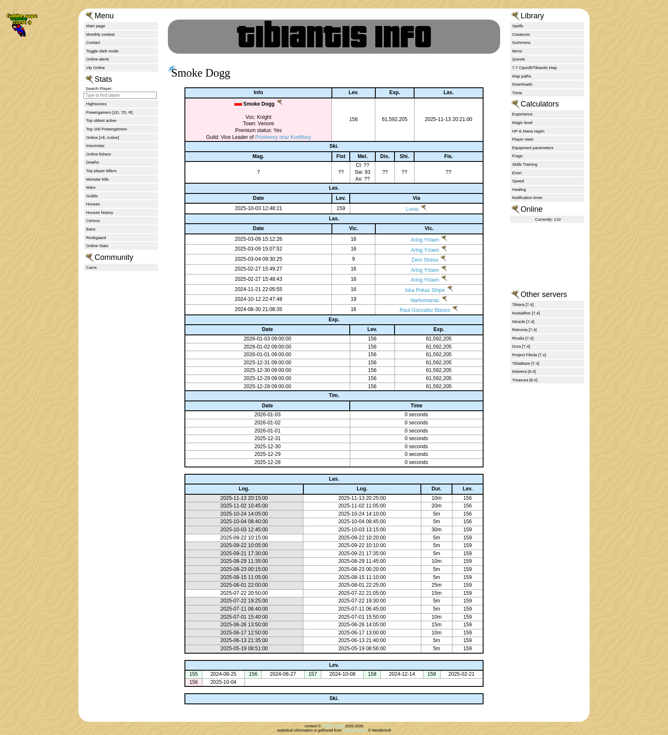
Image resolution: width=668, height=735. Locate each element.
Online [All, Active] (102, 137)
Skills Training (524, 164)
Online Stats (97, 245)
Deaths (92, 162)
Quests (518, 59)
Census (93, 220)
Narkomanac (417, 300)
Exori (516, 172)
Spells (517, 25)
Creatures (521, 34)
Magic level (522, 122)
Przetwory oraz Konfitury (275, 137)
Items (517, 51)
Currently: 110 (548, 219)
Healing (519, 189)
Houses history (99, 212)
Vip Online (95, 67)
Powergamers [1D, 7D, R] (109, 112)
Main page (95, 25)
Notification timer (527, 197)
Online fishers (98, 154)
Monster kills (97, 179)
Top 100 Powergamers (106, 129)
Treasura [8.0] (524, 380)
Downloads (522, 84)
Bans (90, 229)
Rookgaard (96, 237)
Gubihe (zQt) (333, 726)
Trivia (517, 92)
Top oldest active (101, 120)
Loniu (405, 209)
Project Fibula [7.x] (529, 354)
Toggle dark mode (102, 51)
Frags (517, 155)
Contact (93, 42)
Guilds (92, 195)
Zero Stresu (416, 260)
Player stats (522, 139)
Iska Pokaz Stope (417, 290)
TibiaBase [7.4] (525, 363)
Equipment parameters (532, 147)
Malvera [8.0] (524, 371)
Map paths (521, 76)
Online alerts (97, 59)
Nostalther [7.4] (526, 313)
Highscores (96, 103)
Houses (93, 204)
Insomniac (95, 145)
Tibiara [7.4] (522, 304)
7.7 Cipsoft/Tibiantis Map (534, 67)
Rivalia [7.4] (522, 338)
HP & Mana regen (528, 131)
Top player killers (101, 170)
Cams (91, 267)
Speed (518, 181)
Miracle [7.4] (523, 321)
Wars (90, 187)
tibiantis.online (355, 730)
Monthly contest (100, 34)
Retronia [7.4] (524, 329)
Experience (522, 114)
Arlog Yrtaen (417, 240)
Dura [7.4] (521, 346)
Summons (521, 42)
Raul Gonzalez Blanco (417, 310)
